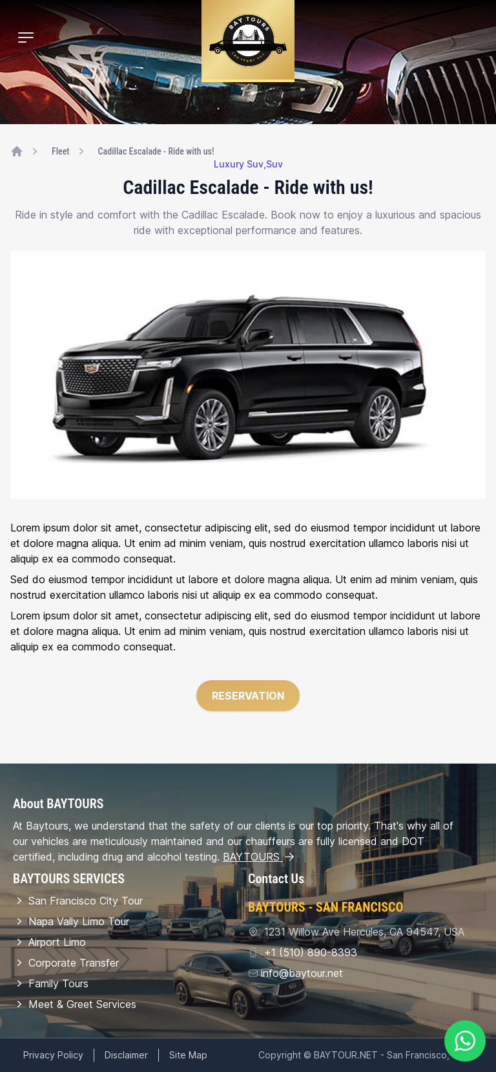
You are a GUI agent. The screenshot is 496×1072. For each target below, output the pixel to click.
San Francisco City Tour (78, 900)
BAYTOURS (259, 856)
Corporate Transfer (66, 962)
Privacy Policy (53, 1054)
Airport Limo (49, 942)
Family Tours (50, 983)
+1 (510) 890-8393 (309, 952)
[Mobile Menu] (26, 37)
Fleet (61, 151)
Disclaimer (126, 1054)
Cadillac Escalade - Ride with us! (156, 151)
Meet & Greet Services (74, 1004)
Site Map (188, 1054)
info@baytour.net (302, 973)
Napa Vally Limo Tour (71, 921)
